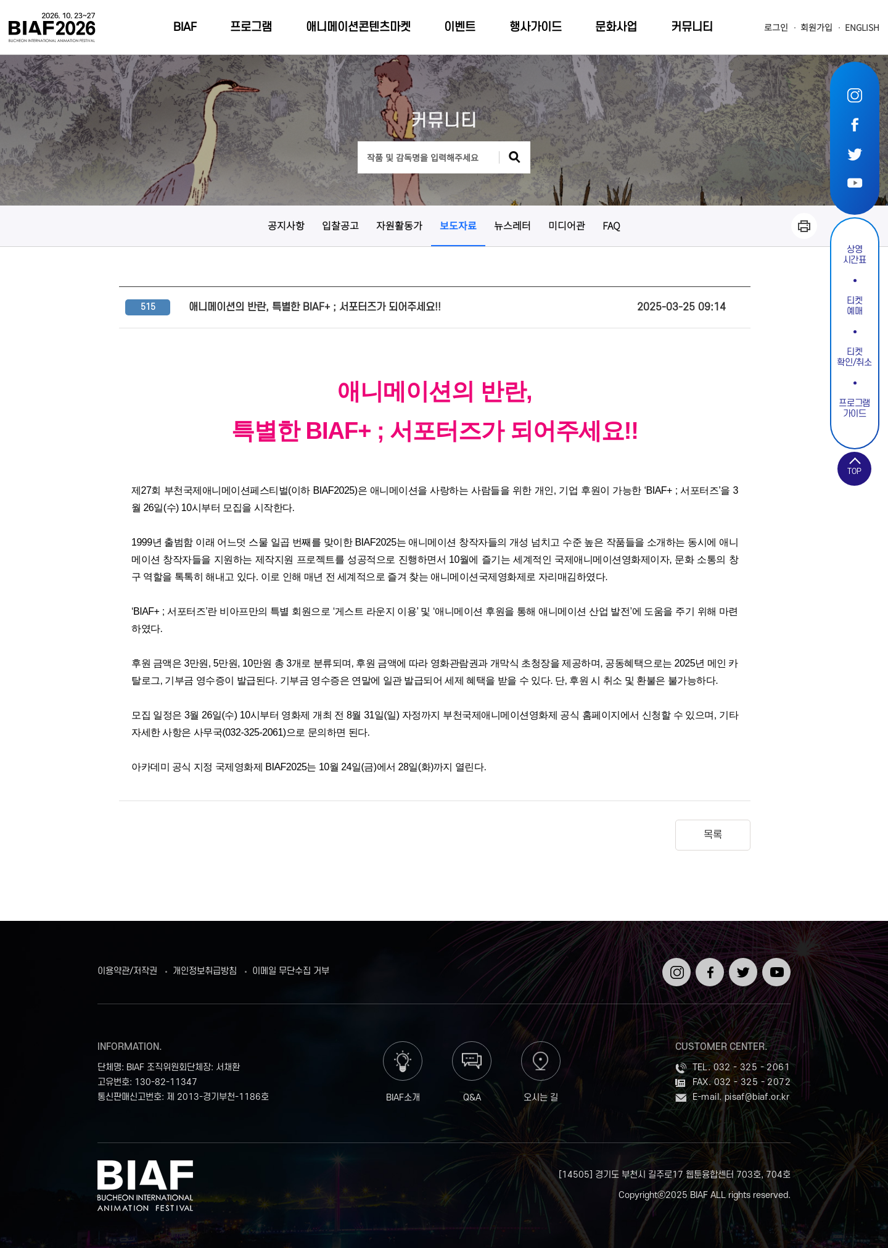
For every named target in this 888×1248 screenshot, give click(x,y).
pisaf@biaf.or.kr (757, 1097)
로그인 (776, 27)
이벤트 (459, 27)
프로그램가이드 (854, 408)
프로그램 (251, 27)
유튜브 (854, 182)
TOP (854, 471)
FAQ (611, 225)
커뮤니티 (692, 27)
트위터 (854, 153)
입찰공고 (340, 225)
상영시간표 (854, 254)
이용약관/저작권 (127, 971)
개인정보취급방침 (205, 971)
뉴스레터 (512, 225)
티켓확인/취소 (854, 357)
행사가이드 (535, 27)
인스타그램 (854, 95)
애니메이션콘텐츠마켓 (358, 27)
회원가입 (816, 27)
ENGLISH (862, 27)
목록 (713, 835)
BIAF (185, 27)
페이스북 (854, 124)
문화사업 (616, 27)
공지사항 (286, 225)
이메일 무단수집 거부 (290, 971)
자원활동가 (399, 225)
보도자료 (458, 225)
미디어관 (566, 225)
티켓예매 (854, 306)
